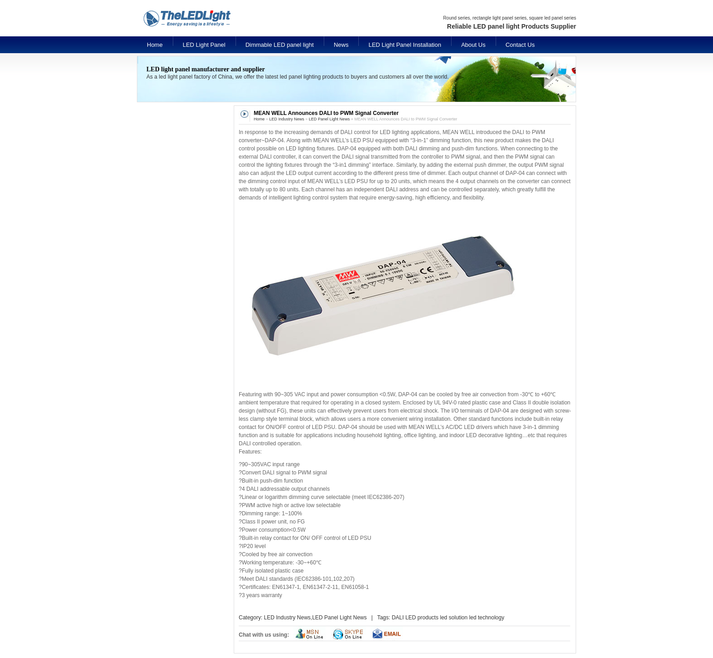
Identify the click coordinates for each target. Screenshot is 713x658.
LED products (421, 617)
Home (155, 44)
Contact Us (520, 44)
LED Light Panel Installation (404, 44)
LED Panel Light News (329, 119)
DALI (398, 617)
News (341, 44)
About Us (473, 44)
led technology (486, 617)
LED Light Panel (204, 44)
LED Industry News (286, 119)
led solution (453, 617)
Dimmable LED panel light (280, 44)
